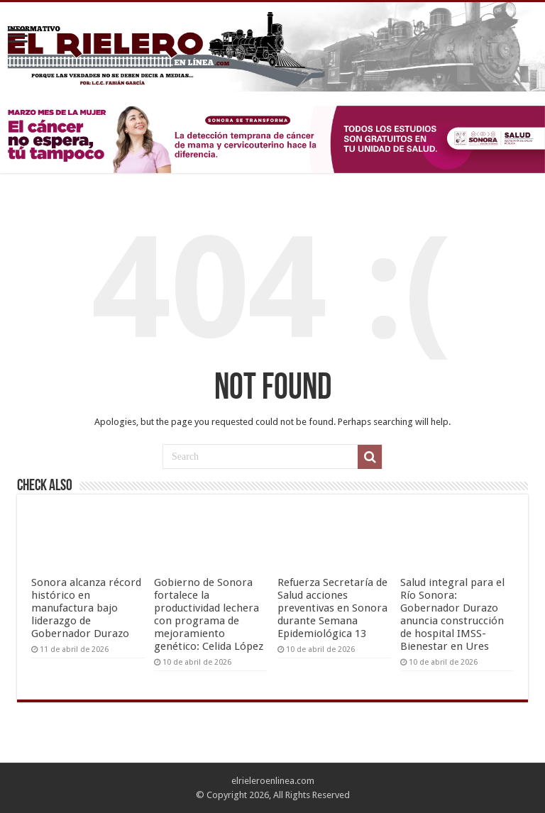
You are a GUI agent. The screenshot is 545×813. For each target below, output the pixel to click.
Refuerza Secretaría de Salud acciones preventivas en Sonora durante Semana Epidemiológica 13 (332, 608)
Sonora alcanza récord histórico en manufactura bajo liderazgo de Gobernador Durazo (86, 608)
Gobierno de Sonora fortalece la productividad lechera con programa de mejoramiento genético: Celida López (208, 614)
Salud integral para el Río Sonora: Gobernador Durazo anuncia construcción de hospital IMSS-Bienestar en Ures (452, 614)
